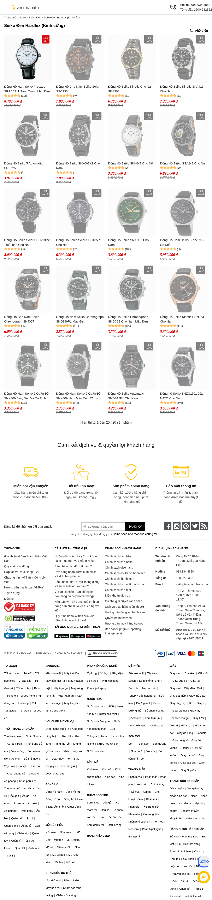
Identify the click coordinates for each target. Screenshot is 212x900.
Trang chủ (10, 17)
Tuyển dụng (12, 593)
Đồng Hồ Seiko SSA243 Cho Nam (183, 163)
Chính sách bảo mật (118, 590)
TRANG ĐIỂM (136, 769)
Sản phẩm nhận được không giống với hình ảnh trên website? (76, 584)
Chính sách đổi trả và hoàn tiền (125, 573)
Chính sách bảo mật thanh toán (125, 584)
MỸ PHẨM (134, 665)
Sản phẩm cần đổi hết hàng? (73, 566)
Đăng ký (135, 526)
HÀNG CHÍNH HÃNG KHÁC (187, 829)
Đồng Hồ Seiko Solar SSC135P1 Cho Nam (79, 242)
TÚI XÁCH (10, 665)
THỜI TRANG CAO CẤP (19, 728)
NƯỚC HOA (94, 699)
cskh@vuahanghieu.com (192, 584)
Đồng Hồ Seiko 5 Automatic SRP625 (23, 166)
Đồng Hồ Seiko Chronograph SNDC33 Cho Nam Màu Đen (128, 319)
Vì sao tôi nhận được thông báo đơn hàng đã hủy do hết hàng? (74, 594)
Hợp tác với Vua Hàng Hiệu (22, 572)
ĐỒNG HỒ (52, 784)
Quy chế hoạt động (16, 566)
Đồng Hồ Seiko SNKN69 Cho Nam (128, 242)
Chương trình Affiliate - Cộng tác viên (25, 579)
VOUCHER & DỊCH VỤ (60, 721)
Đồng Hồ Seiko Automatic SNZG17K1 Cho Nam (126, 396)
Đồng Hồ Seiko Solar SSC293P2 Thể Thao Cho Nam (27, 242)
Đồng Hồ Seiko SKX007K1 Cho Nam (78, 166)
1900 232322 (203, 9)
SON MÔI (134, 736)
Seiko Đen (35, 17)
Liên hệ (9, 598)
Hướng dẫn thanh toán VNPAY (23, 587)
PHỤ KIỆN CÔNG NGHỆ (102, 665)
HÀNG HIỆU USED (98, 835)
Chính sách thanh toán (119, 578)
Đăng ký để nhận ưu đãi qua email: (28, 526)
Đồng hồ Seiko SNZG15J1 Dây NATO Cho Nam (181, 396)
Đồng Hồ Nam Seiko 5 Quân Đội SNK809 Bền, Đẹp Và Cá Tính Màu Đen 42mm (26, 396)
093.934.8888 (200, 4)
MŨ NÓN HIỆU (54, 824)
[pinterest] (186, 526)
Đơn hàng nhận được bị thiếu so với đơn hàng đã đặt (75, 574)
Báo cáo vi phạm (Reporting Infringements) (123, 631)
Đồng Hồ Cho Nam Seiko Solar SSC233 (77, 89)
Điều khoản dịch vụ (117, 595)
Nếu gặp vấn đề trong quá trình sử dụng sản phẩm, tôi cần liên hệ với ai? (76, 606)
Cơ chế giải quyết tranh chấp (123, 601)
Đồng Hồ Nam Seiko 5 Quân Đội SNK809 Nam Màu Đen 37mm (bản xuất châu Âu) (78, 396)
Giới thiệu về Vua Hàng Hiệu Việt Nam (25, 558)
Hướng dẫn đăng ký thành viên (125, 612)
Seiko (22, 17)
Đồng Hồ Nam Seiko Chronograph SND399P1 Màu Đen (80, 319)
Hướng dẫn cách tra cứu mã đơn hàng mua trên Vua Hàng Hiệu (75, 558)
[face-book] (167, 526)
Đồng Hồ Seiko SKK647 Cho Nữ (130, 163)
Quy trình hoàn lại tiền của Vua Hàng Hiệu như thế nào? (74, 618)
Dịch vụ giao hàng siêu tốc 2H (124, 606)
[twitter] (195, 526)
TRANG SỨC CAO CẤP (184, 781)
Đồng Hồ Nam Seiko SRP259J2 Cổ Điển (182, 242)
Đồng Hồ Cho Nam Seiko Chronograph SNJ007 (21, 319)
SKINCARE (53, 665)
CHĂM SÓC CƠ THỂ (58, 873)
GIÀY (173, 665)
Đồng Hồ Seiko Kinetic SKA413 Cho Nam (182, 89)
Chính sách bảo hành (118, 562)
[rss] (204, 526)
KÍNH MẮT (93, 761)
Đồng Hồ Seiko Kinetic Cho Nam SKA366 (130, 89)
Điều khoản (44, 653)
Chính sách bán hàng (118, 556)
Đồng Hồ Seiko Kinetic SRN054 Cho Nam (182, 319)
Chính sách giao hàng (119, 567)
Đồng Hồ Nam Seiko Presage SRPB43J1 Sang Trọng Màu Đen (27, 89)
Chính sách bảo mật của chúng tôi (135, 534)
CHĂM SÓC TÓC (97, 795)
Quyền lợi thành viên (118, 618)
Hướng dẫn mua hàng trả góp (124, 623)
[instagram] (177, 526)
